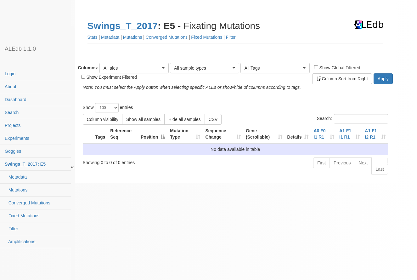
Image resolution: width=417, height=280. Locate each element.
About (10, 86)
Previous (342, 162)
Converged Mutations (27, 202)
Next (363, 162)
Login (10, 73)
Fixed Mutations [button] (206, 37)
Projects (13, 125)
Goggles (13, 151)
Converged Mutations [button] (167, 37)
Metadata (16, 177)
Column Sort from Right (342, 78)
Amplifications (20, 241)
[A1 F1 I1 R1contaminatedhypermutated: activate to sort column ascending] (349, 134)
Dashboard (15, 99)
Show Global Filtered (337, 67)
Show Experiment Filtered (109, 77)
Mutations (16, 189)
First (321, 162)
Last (379, 169)
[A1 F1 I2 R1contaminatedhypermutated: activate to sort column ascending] (375, 134)
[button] (134, 68)
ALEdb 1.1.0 (20, 49)
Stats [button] (92, 37)
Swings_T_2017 (122, 25)
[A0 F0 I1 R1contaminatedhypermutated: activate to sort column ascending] (323, 134)
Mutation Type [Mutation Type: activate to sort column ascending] (179, 134)
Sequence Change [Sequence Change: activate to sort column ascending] (215, 134)
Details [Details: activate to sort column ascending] (294, 137)
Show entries (108, 107)
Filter (11, 228)
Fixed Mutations (22, 215)
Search (12, 112)
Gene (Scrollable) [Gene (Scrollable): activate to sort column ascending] (258, 134)
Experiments (17, 138)
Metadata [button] (110, 37)
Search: (352, 118)
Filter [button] (231, 37)
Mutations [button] (132, 37)
